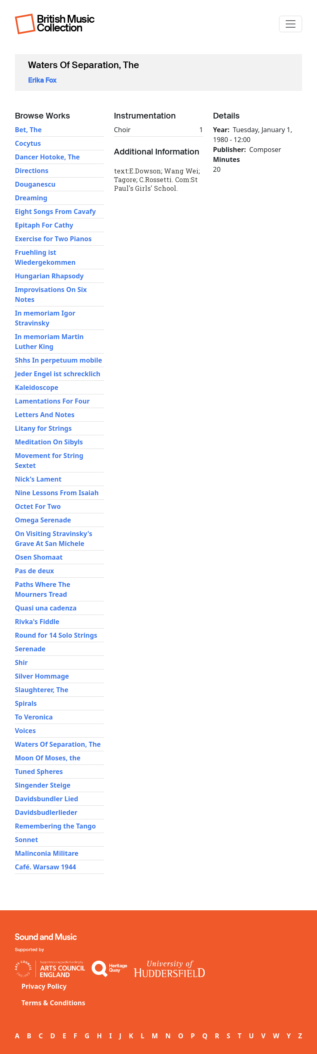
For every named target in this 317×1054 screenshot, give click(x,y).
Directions (31, 170)
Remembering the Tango (55, 826)
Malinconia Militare (46, 853)
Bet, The (28, 129)
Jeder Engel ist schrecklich (57, 373)
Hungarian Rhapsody (49, 275)
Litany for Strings (43, 428)
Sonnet (26, 839)
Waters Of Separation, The (58, 744)
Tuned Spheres (39, 771)
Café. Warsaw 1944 (45, 866)
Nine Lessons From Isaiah (57, 492)
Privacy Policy (43, 986)
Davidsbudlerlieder (46, 812)
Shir (21, 662)
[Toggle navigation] (290, 24)
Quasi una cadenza (46, 607)
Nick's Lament (38, 479)
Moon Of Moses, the (47, 757)
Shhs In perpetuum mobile (58, 360)
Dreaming (31, 197)
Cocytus (28, 143)
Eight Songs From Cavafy (55, 211)
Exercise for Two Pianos (53, 238)
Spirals (26, 703)
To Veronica (34, 717)
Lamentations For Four (52, 401)
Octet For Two (38, 506)
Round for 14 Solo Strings (56, 635)
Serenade (30, 648)
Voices (25, 730)
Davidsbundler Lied (46, 798)
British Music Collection (66, 23)
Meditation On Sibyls (49, 441)
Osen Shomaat (39, 557)
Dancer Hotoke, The (47, 156)
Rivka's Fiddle (37, 621)
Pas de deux (34, 570)
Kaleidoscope (36, 387)
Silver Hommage (42, 676)
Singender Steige (43, 785)
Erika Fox (42, 80)
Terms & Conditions (53, 1002)
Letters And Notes (45, 414)
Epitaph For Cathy (44, 225)
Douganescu (35, 184)
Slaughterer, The (41, 689)
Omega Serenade (43, 520)
